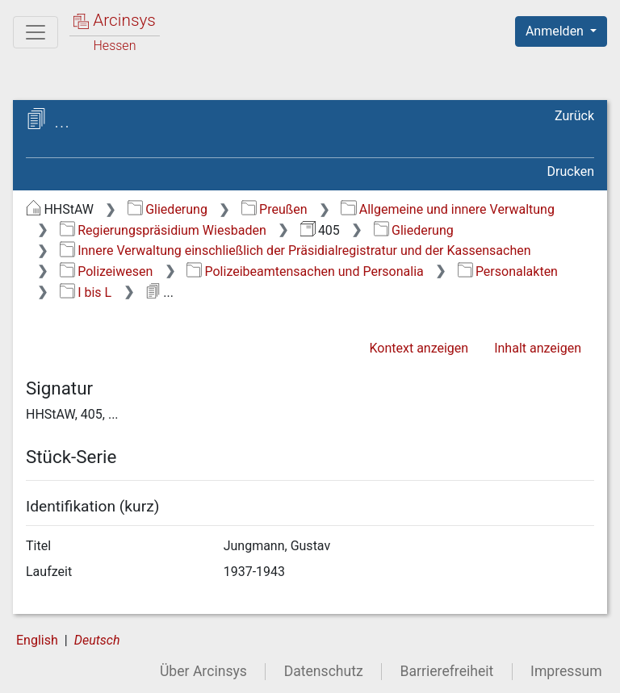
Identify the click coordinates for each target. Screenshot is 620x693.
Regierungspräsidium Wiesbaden (163, 230)
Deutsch (97, 640)
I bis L (85, 292)
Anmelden (556, 31)
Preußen (274, 209)
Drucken (570, 171)
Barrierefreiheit (447, 671)
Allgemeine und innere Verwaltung (448, 209)
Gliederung (167, 209)
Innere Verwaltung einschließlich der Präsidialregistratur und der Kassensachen (295, 250)
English (37, 640)
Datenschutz (323, 671)
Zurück (574, 115)
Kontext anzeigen (418, 348)
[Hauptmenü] (35, 32)
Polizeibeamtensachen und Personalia (305, 271)
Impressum (566, 671)
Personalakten (508, 271)
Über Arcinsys (203, 671)
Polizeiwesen (106, 271)
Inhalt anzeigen (537, 348)
